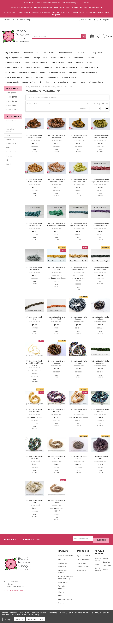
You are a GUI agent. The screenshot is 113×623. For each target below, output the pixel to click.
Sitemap (61, 604)
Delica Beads (83, 55)
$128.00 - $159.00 (12, 112)
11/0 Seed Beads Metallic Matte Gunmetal (100, 271)
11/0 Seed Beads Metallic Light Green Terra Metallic (56, 227)
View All (8, 167)
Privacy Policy (44, 85)
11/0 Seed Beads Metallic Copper (56, 504)
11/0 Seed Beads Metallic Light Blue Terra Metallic (78, 227)
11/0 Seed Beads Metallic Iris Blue (100, 413)
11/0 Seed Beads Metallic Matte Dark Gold (78, 139)
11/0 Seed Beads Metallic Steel (34, 321)
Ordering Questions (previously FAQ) (20, 85)
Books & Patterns (57, 65)
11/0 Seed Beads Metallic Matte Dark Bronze (34, 139)
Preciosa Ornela (11, 123)
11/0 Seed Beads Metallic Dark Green (100, 365)
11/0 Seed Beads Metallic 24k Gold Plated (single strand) (34, 365)
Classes (74, 85)
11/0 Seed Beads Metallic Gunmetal (78, 321)
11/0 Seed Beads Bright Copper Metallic (56, 321)
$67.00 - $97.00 (11, 104)
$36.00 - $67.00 (11, 99)
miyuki (8, 127)
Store (83, 85)
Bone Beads (78, 60)
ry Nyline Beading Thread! (14, 12)
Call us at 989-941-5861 (15, 591)
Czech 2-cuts (50, 55)
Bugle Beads (98, 55)
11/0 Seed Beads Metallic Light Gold (56, 271)
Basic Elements (11, 154)
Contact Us (40, 80)
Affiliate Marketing (96, 85)
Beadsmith (10, 142)
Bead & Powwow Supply (12, 133)
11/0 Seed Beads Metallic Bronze (56, 460)
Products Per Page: (94, 106)
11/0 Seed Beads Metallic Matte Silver (34, 271)
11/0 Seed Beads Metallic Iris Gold (78, 460)
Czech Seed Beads (32, 55)
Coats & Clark (11, 146)
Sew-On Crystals (33, 70)
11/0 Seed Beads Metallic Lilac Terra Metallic (100, 227)
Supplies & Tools (12, 65)
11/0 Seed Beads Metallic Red (100, 460)
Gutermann (10, 158)
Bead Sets (90, 60)
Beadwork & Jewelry (89, 70)
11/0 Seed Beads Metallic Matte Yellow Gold (100, 139)
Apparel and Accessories (66, 70)
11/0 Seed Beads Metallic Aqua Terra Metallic (34, 227)
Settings (7, 619)
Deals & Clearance (89, 75)
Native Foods (10, 75)
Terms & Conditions (60, 85)
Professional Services (57, 75)
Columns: (82, 111)
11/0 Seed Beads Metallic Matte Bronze (56, 139)
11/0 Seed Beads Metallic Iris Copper (56, 365)
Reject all (20, 619)
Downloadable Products (28, 75)
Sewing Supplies (39, 65)
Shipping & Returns (69, 80)
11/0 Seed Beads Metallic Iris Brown (100, 321)
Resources (53, 80)
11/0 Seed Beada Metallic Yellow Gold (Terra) (34, 183)
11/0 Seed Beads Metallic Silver (34, 504)
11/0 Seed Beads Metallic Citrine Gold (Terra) (78, 183)
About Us (29, 80)
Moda (8, 150)
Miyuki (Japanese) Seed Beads (18, 60)
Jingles (89, 65)
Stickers (48, 70)
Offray (8, 163)
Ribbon (79, 65)
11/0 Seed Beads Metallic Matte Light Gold (78, 271)
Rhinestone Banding (14, 70)
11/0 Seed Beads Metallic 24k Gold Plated (34, 413)
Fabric (69, 65)
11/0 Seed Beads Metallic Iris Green (34, 460)
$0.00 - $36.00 (11, 95)
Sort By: (29, 106)
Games (43, 75)
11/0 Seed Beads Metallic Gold (78, 413)
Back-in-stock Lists (13, 80)
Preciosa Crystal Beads (60, 60)
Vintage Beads (40, 60)
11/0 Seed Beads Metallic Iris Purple (56, 413)
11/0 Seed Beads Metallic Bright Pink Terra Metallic (100, 183)
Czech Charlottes (66, 55)
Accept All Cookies (35, 619)
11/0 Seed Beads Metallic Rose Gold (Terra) (56, 183)
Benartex (9, 138)
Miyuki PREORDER (13, 55)
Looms (26, 65)
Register (106, 20)
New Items (73, 75)
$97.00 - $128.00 (12, 108)
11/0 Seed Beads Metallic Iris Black (78, 365)
